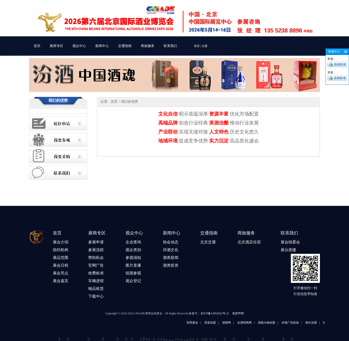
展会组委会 (290, 242)
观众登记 (133, 281)
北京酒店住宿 (249, 242)
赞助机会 (96, 258)
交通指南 (125, 46)
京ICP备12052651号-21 (214, 313)
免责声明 (238, 313)
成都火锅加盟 (272, 322)
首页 (37, 46)
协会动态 (170, 242)
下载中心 (96, 296)
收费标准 (96, 273)
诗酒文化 (170, 250)
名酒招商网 (250, 322)
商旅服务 (147, 46)
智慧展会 (198, 322)
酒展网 (232, 322)
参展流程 (96, 250)
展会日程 (60, 265)
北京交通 (208, 242)
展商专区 (56, 46)
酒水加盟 (317, 322)
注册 (204, 46)
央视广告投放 (296, 322)
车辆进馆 (96, 281)
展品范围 (60, 258)
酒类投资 (170, 265)
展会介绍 (60, 242)
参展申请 (96, 242)
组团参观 (133, 273)
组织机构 (60, 250)
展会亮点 (60, 273)
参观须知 (133, 258)
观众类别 (133, 250)
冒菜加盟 (216, 322)
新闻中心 (102, 46)
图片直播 (133, 265)
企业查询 (133, 242)
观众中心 (79, 46)
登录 (197, 46)
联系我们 (170, 46)
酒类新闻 (170, 258)
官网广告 (96, 265)
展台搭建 (288, 250)
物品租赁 (96, 289)
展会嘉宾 (60, 281)
